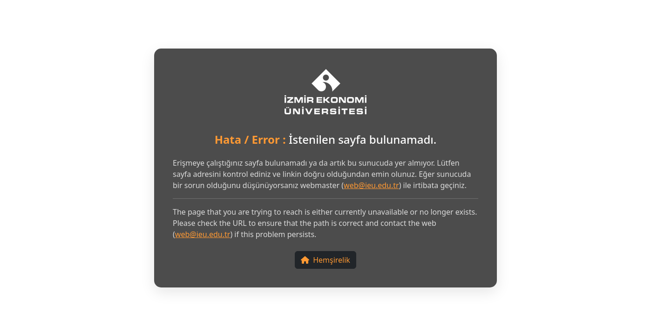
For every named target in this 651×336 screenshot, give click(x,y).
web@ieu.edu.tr (371, 185)
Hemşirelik (325, 260)
